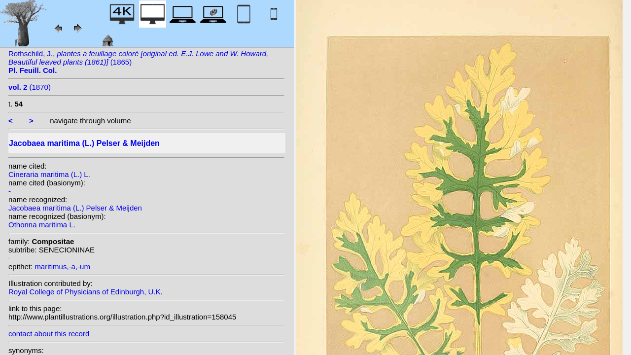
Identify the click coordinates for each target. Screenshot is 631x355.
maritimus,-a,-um (62, 266)
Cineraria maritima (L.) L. (49, 174)
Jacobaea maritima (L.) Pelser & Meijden (75, 208)
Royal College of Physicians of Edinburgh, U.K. (85, 291)
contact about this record (48, 333)
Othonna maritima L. (41, 224)
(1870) (29, 87)
